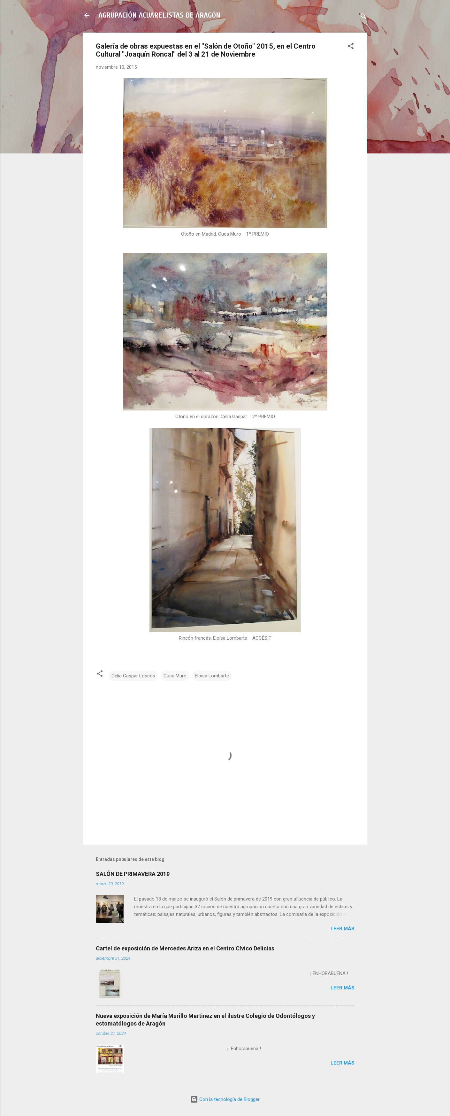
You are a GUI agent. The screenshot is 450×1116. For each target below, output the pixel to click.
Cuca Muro (175, 676)
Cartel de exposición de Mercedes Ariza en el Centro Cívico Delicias (185, 948)
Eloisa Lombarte (212, 676)
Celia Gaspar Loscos (133, 676)
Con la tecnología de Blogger (225, 1099)
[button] (351, 47)
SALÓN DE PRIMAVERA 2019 (133, 873)
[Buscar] (363, 17)
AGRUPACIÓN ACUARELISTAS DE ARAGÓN (159, 15)
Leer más (343, 929)
